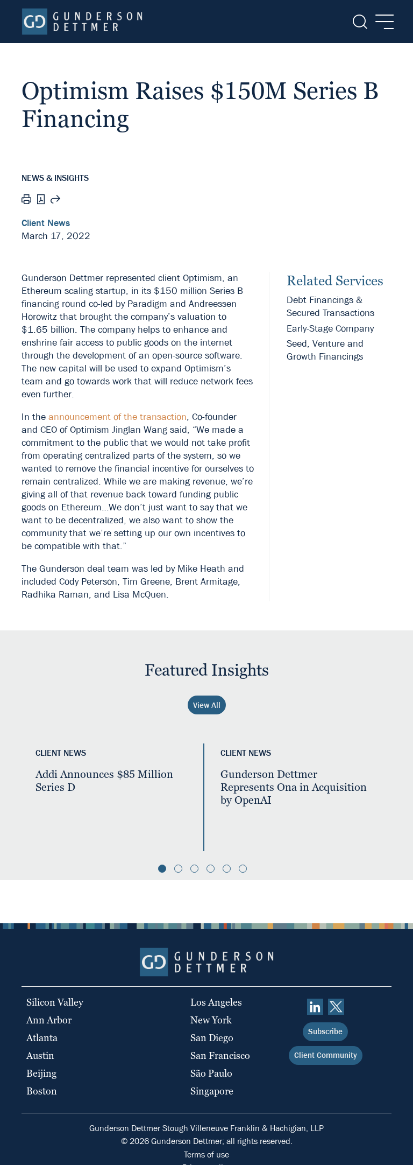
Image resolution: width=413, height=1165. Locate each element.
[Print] (26, 200)
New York (211, 1020)
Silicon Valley (54, 1002)
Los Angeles (216, 1002)
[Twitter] (336, 1007)
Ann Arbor (49, 1020)
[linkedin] (315, 1007)
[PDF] (41, 200)
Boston (41, 1091)
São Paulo (211, 1073)
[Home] (82, 21)
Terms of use (206, 1154)
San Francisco (220, 1055)
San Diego (211, 1037)
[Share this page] (55, 200)
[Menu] (381, 22)
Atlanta (42, 1037)
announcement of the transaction (117, 417)
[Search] (359, 22)
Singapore (211, 1091)
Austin (40, 1055)
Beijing (41, 1073)
